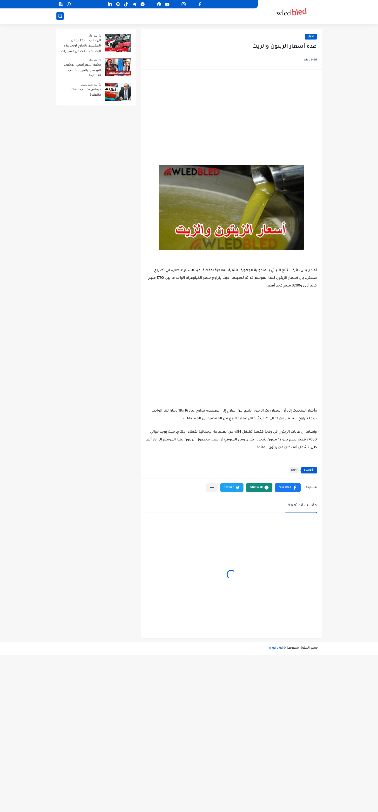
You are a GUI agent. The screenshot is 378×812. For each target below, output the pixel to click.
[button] (288, 487)
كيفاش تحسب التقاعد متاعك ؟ (85, 92)
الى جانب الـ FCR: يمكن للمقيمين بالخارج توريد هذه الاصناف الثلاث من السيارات (81, 46)
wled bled (276, 648)
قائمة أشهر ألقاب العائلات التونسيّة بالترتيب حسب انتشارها (82, 71)
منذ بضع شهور (89, 84)
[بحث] (60, 16)
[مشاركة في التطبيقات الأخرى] (212, 487)
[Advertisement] (231, 112)
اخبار (311, 36)
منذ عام (92, 35)
